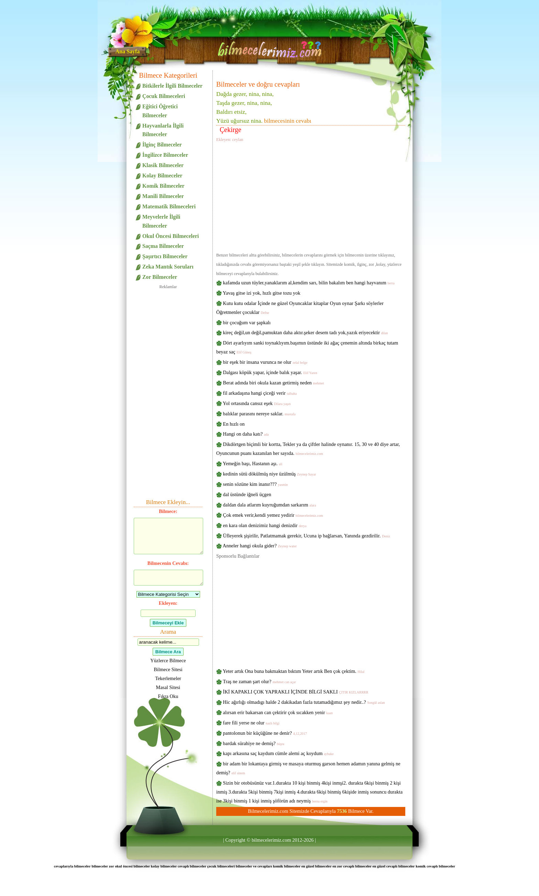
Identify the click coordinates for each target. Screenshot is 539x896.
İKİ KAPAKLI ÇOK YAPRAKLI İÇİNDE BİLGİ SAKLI (295, 692)
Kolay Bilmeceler (162, 175)
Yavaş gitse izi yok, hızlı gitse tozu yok (261, 293)
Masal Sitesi (168, 687)
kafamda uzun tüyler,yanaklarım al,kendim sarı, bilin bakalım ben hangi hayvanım (309, 282)
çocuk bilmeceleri (221, 866)
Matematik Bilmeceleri (169, 206)
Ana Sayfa (128, 51)
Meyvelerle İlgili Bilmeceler (161, 221)
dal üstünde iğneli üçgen (247, 494)
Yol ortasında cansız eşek (256, 403)
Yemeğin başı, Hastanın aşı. (252, 463)
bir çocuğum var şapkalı (247, 322)
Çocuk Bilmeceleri (163, 96)
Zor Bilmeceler (159, 277)
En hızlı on (234, 424)
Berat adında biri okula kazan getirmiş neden (273, 382)
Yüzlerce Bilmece (168, 660)
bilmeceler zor (102, 866)
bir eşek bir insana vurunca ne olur (265, 362)
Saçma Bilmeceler (163, 246)
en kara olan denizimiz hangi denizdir (265, 525)
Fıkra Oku (168, 696)
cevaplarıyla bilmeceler (72, 866)
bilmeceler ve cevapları (254, 866)
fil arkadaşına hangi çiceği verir (260, 393)
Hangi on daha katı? (246, 434)
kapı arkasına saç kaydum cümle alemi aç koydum (278, 753)
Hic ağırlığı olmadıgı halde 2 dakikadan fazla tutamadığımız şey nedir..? (304, 702)
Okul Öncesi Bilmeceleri (170, 236)
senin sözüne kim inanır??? (255, 484)
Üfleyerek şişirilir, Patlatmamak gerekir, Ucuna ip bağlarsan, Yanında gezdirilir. (306, 535)
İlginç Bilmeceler (162, 144)
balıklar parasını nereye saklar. (259, 413)
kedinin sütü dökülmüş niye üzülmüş (269, 474)
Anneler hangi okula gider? (260, 545)
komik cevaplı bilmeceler (435, 866)
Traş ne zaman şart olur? (259, 681)
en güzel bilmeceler (316, 866)
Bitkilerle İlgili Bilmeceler (172, 86)
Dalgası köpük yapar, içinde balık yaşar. (270, 372)
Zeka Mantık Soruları (168, 267)
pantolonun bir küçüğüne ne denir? (265, 733)
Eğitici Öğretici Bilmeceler (160, 110)
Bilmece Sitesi (168, 669)
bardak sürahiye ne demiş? (253, 743)
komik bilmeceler (286, 866)
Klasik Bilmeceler (163, 165)
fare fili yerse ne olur (251, 722)
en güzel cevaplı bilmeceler (394, 866)
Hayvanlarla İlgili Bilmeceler (163, 130)
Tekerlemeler (168, 678)
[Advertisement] (310, 196)
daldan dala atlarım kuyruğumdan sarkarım (269, 504)
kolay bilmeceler (164, 866)
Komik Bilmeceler (163, 186)
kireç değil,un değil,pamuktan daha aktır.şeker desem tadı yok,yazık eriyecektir (305, 332)
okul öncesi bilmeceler (132, 866)
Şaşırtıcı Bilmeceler (164, 256)
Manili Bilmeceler (163, 196)
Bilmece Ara (168, 651)
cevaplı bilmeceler (192, 866)
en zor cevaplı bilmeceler (352, 866)
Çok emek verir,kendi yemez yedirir (273, 515)
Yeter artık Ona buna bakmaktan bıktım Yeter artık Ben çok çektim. (293, 671)
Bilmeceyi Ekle (168, 622)
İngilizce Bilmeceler (165, 155)
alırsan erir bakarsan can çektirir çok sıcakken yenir (278, 712)
